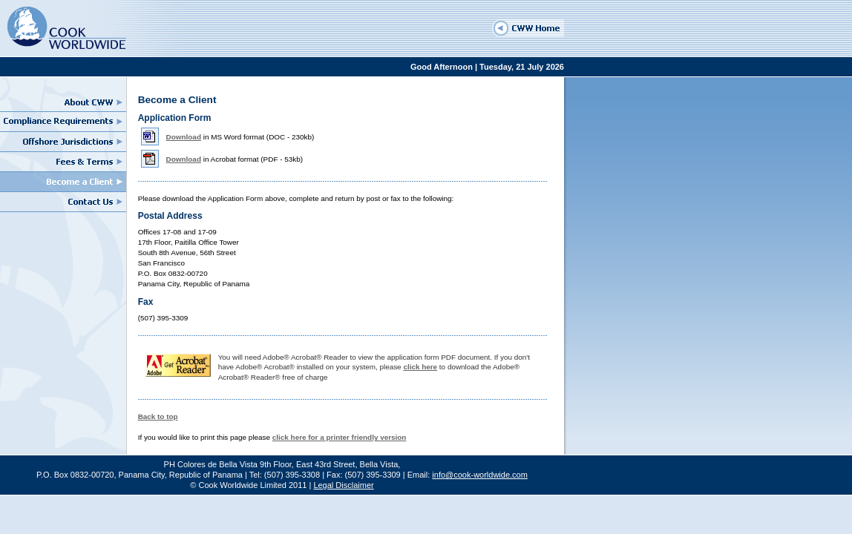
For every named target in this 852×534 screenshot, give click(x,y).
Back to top (158, 416)
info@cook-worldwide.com (480, 474)
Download (183, 137)
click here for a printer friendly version (339, 437)
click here (420, 367)
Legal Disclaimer (343, 485)
